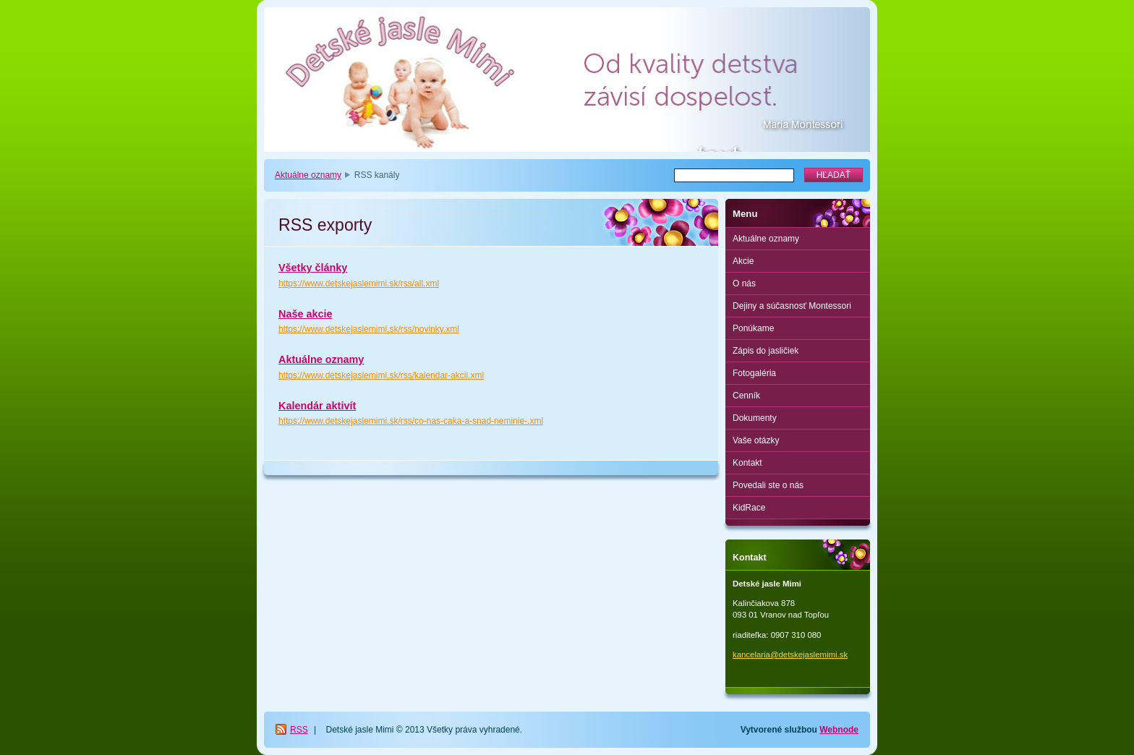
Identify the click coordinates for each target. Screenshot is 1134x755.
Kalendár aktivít (317, 405)
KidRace (749, 508)
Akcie (743, 261)
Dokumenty (755, 418)
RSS (299, 730)
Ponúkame (753, 328)
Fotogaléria (754, 373)
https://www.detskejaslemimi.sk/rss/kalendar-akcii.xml (381, 375)
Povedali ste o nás (768, 485)
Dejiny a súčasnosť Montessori (792, 306)
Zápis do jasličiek (765, 351)
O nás (744, 283)
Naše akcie (305, 314)
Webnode (838, 730)
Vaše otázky (756, 440)
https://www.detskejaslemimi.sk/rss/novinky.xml (368, 329)
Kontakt (747, 463)
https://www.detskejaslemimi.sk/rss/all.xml (358, 283)
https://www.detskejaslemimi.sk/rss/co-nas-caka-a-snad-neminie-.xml (410, 421)
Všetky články (312, 267)
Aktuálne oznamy (308, 175)
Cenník (746, 396)
